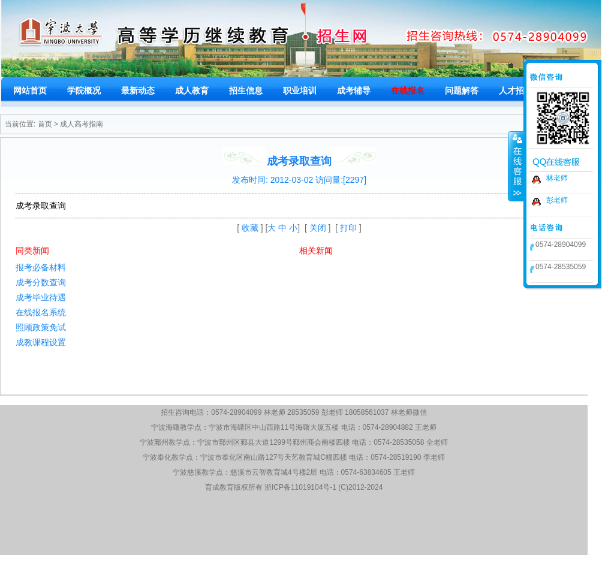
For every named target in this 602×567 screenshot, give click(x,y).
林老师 (557, 178)
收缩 (516, 166)
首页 (45, 124)
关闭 (317, 228)
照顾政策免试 (41, 327)
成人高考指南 (81, 124)
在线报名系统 (41, 312)
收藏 (250, 228)
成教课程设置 (41, 342)
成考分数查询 (41, 282)
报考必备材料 (41, 267)
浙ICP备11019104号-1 (300, 487)
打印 (348, 228)
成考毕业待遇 (41, 297)
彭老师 (557, 200)
